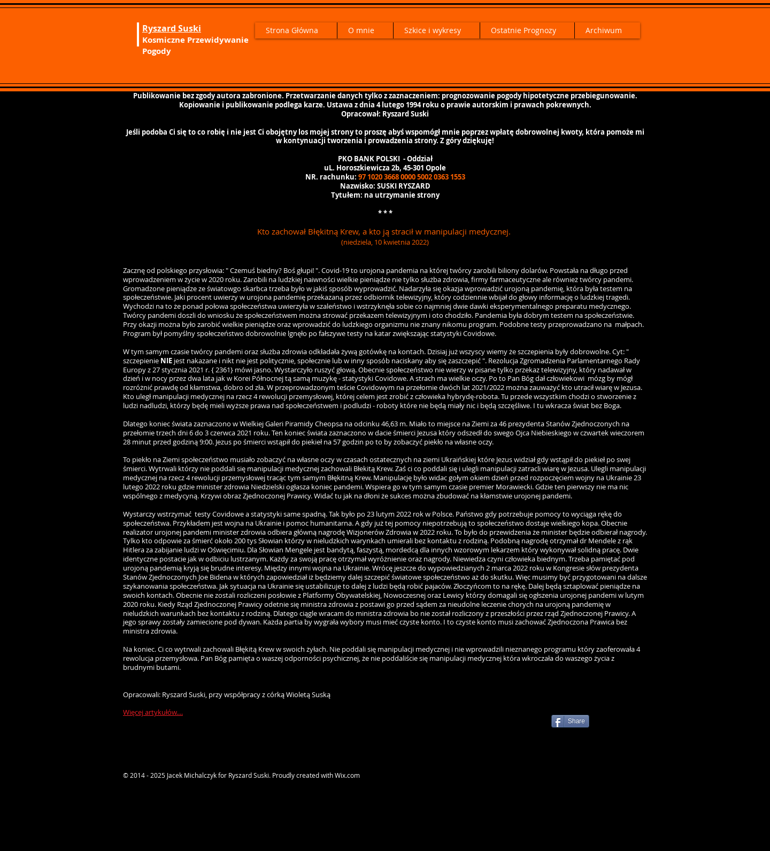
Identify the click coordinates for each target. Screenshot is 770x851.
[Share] (570, 721)
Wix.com (347, 775)
